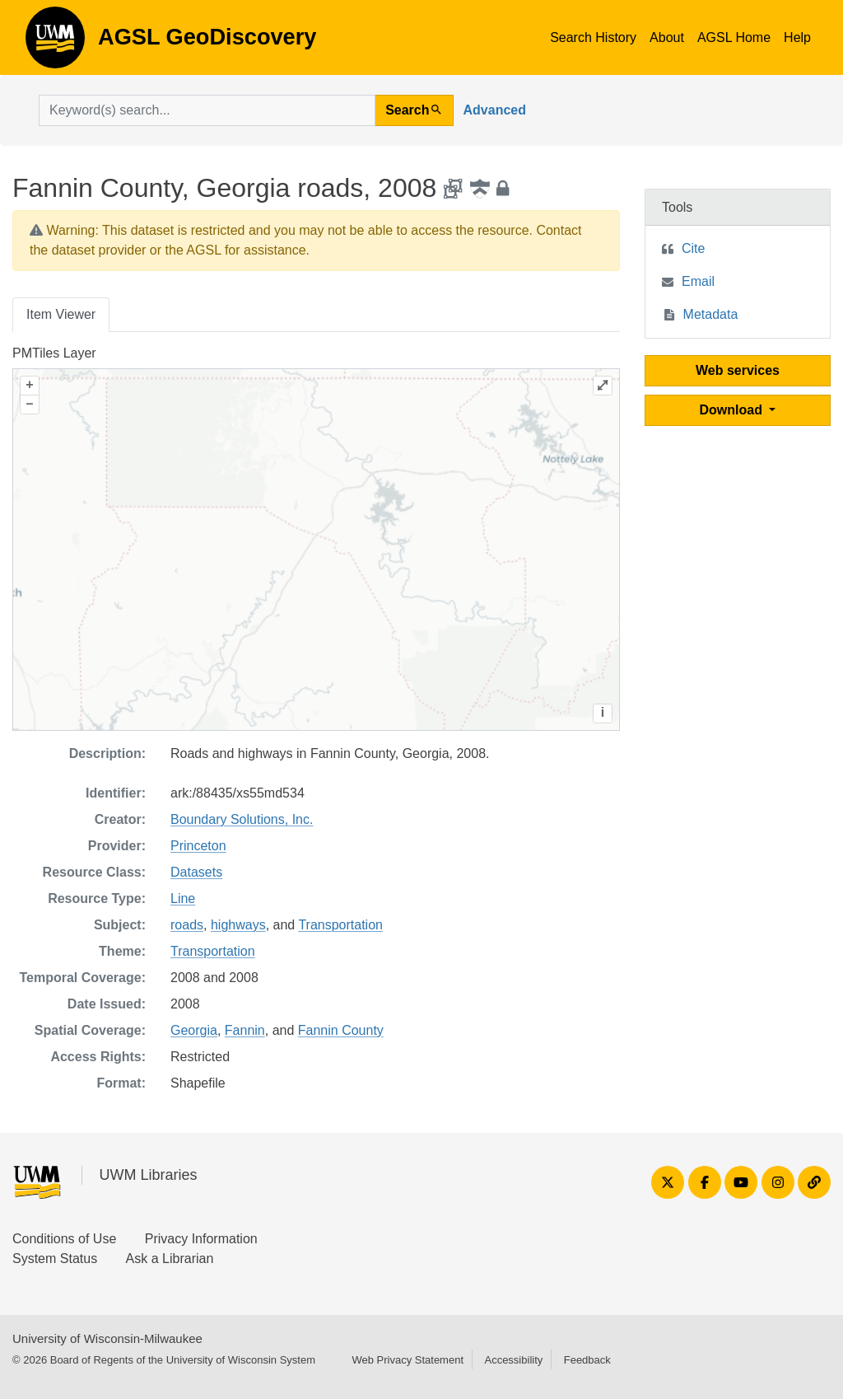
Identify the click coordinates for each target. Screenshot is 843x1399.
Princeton (198, 846)
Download (733, 410)
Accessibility (513, 1360)
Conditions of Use (64, 1239)
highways (238, 925)
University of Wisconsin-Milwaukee (107, 1338)
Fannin (245, 1030)
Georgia (193, 1030)
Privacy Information (201, 1239)
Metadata (710, 314)
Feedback (587, 1360)
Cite (693, 248)
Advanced (494, 110)
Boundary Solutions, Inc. (241, 819)
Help (797, 37)
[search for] (207, 110)
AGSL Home (734, 37)
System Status (54, 1259)
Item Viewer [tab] (60, 314)
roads (186, 925)
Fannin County (341, 1030)
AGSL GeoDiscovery (55, 43)
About (667, 37)
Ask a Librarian (170, 1259)
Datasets (196, 872)
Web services (738, 370)
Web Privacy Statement (407, 1360)
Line (182, 898)
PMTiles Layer (54, 353)
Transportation (340, 925)
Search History (593, 37)
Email (698, 281)
